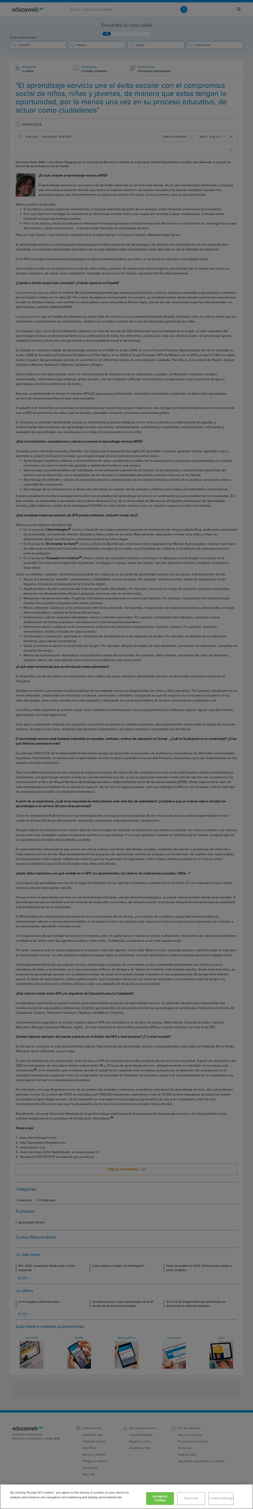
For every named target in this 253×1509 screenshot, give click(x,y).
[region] (126, 1496)
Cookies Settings (221, 1498)
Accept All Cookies (160, 1498)
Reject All (191, 1498)
